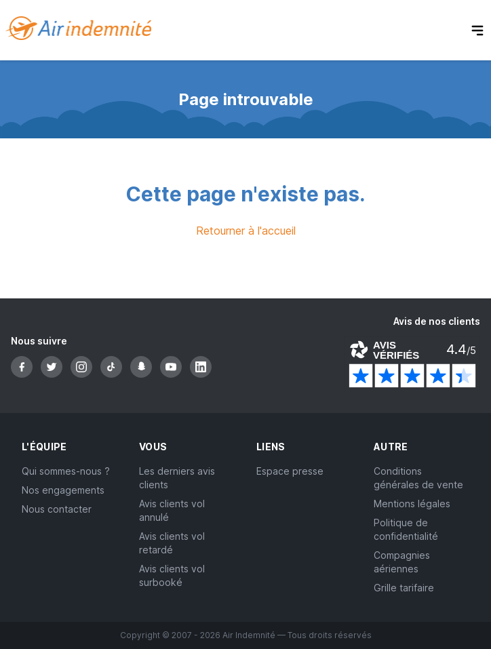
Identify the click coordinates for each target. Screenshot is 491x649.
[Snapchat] (141, 367)
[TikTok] (111, 367)
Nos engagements (63, 490)
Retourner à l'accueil (246, 230)
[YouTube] (171, 367)
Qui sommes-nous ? (66, 471)
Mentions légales (412, 503)
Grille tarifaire (404, 587)
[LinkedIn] (201, 367)
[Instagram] (81, 367)
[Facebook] (22, 367)
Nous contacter (57, 509)
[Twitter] (51, 367)
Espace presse (289, 471)
